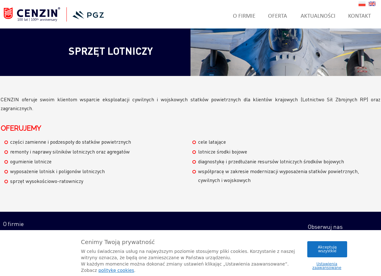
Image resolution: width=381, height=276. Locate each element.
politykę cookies (116, 270)
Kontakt (359, 15)
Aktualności (318, 15)
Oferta (277, 15)
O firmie (244, 15)
